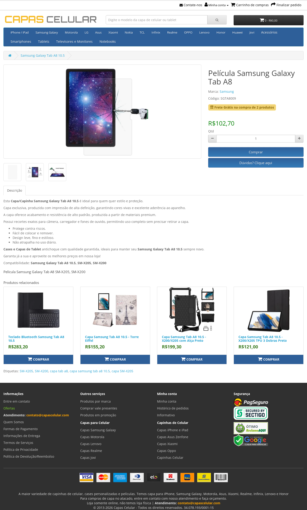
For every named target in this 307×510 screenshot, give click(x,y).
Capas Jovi (88, 457)
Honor (220, 32)
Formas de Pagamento (20, 429)
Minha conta (217, 5)
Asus (98, 32)
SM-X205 (26, 371)
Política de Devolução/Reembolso (28, 456)
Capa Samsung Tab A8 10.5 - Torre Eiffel (112, 338)
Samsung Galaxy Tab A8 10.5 (43, 55)
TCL (142, 32)
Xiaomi (113, 32)
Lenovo (204, 32)
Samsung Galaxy (47, 32)
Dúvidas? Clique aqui (255, 162)
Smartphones (21, 41)
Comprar (256, 152)
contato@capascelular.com (47, 415)
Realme (172, 32)
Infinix (156, 32)
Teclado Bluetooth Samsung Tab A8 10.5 (36, 338)
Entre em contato (16, 401)
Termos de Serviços (18, 442)
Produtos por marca (95, 401)
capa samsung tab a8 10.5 (90, 371)
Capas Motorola (92, 437)
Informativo (166, 415)
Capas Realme (91, 450)
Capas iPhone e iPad (172, 430)
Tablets (43, 41)
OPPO (188, 32)
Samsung (227, 91)
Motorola (71, 32)
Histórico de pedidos (173, 408)
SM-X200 (41, 371)
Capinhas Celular (170, 457)
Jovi (251, 32)
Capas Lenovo (90, 444)
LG (86, 32)
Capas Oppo (166, 450)
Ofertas (9, 408)
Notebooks (108, 41)
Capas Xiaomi (167, 444)
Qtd (211, 131)
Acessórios (269, 32)
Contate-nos (191, 5)
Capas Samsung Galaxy (98, 430)
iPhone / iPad (20, 32)
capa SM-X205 (122, 371)
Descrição (14, 190)
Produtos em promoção (98, 415)
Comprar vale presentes (98, 408)
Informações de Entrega (21, 436)
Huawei (237, 32)
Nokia (129, 32)
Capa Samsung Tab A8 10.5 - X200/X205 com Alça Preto (184, 338)
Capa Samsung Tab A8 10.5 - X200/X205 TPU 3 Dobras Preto (262, 338)
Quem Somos (13, 422)
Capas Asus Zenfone (172, 437)
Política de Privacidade (20, 449)
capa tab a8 (59, 371)
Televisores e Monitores (74, 41)
